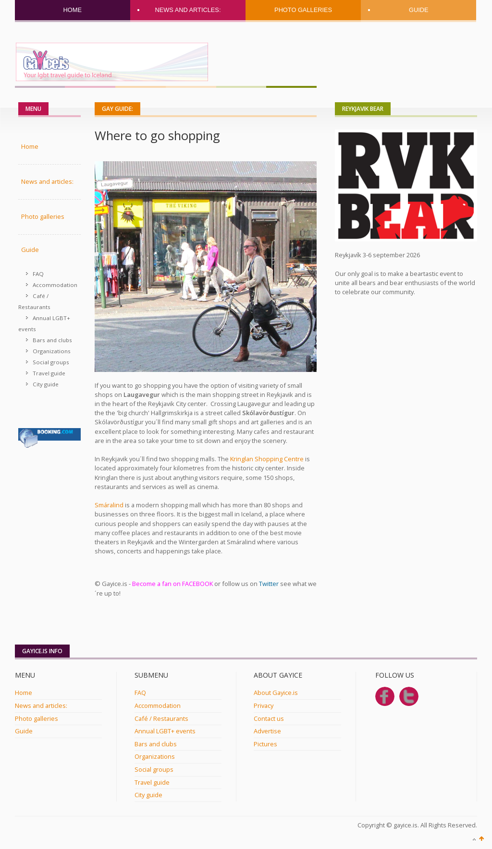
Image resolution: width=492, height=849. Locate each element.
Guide (419, 9)
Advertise (267, 731)
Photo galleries (303, 9)
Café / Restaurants (34, 301)
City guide (46, 384)
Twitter (269, 583)
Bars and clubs (52, 340)
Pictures (265, 744)
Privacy (263, 705)
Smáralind (109, 505)
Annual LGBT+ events (44, 323)
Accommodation (55, 284)
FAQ (38, 273)
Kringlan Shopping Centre (267, 458)
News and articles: (188, 9)
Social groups (51, 362)
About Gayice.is (276, 692)
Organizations (52, 351)
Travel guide (49, 373)
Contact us (269, 718)
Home (72, 9)
